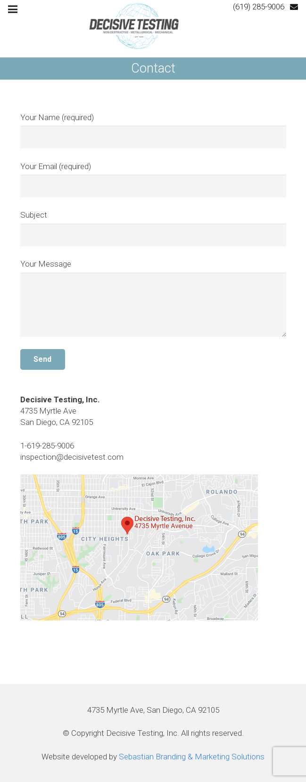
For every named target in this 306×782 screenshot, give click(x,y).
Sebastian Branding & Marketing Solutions (192, 756)
